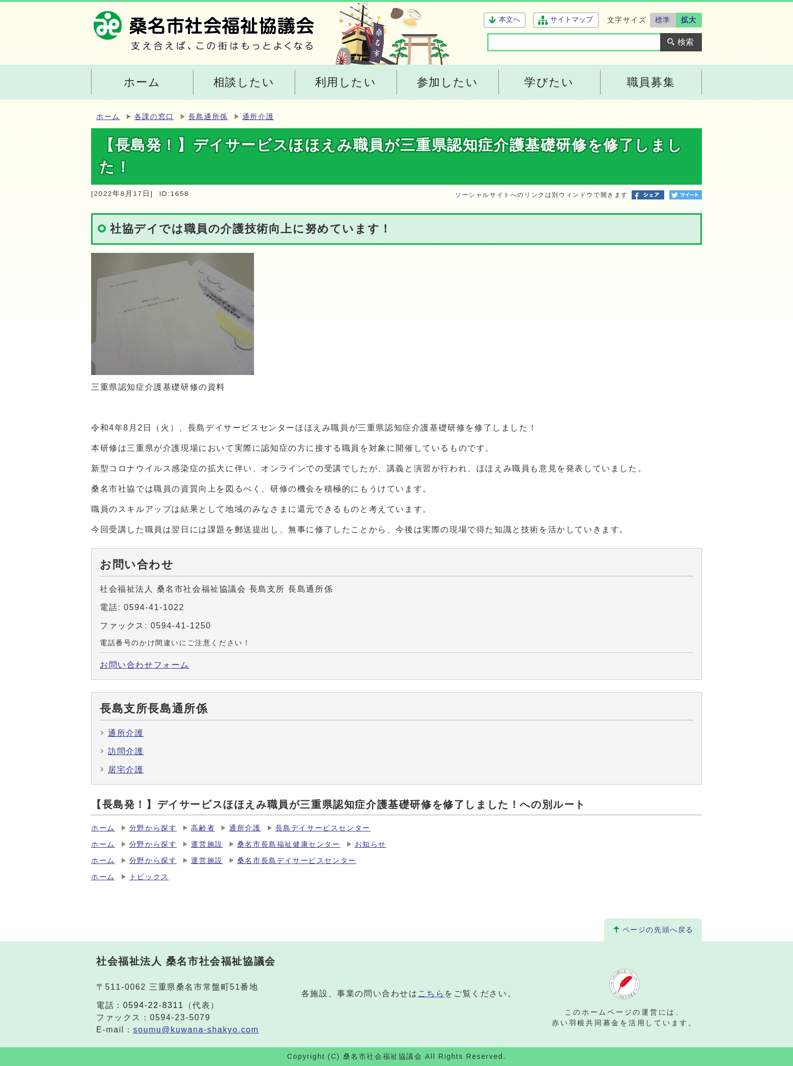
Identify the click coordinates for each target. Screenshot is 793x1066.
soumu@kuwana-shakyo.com (196, 1029)
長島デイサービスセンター (323, 828)
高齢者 (203, 828)
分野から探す (153, 828)
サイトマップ (571, 19)
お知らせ (370, 844)
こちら (431, 993)
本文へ (509, 19)
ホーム (108, 117)
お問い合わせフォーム (144, 664)
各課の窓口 (154, 117)
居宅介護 (126, 769)
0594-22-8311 (153, 1005)
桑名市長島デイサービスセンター (296, 861)
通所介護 (258, 117)
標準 (663, 20)
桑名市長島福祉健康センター (289, 844)
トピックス (149, 877)
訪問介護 (126, 751)
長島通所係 (208, 117)
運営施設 (206, 844)
